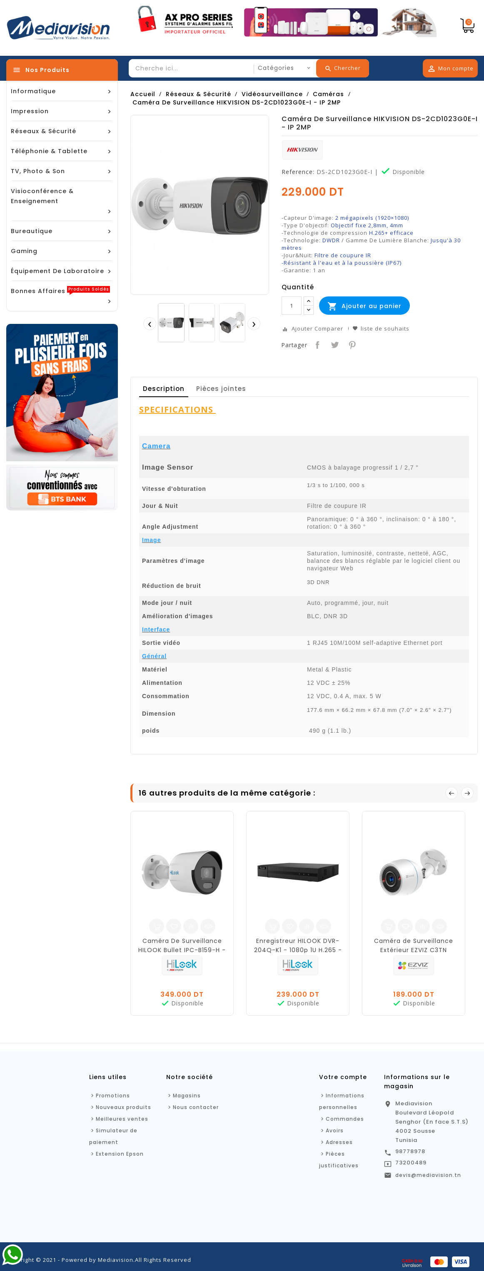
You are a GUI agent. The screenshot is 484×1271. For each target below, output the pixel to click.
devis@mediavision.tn (428, 1175)
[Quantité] (292, 305)
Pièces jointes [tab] (221, 388)
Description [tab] (164, 388)
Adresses (339, 1142)
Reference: (298, 172)
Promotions (113, 1095)
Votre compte (343, 1077)
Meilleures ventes (122, 1118)
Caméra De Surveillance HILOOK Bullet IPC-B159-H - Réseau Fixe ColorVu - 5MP (182, 950)
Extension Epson (120, 1153)
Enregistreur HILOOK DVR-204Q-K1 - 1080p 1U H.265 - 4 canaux (298, 950)
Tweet (334, 344)
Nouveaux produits (123, 1107)
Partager (317, 344)
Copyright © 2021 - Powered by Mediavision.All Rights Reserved (98, 1260)
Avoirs (335, 1130)
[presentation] (149, 323)
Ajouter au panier (364, 306)
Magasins (187, 1095)
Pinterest (351, 344)
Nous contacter (196, 1107)
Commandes (345, 1118)
